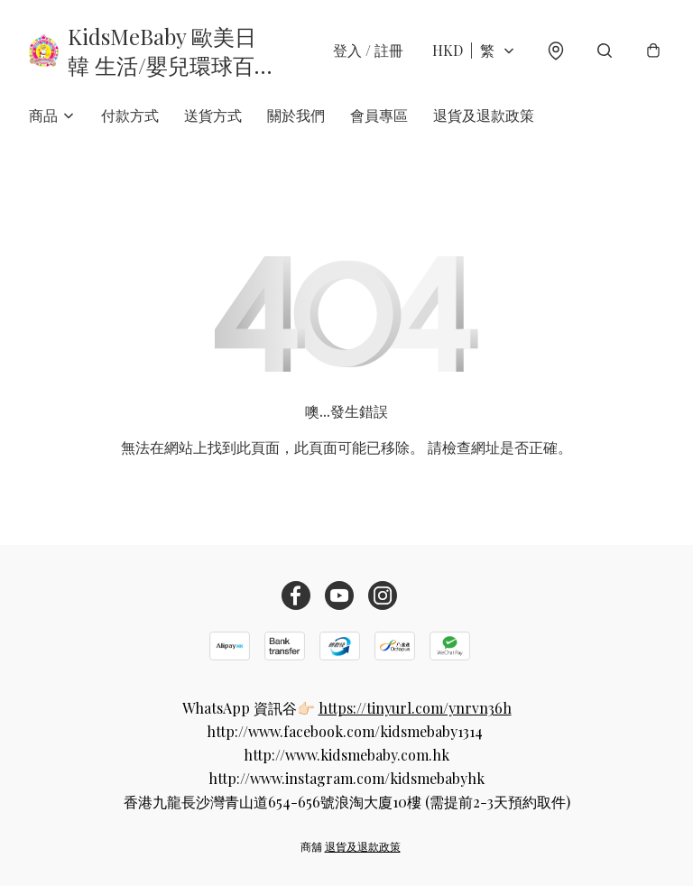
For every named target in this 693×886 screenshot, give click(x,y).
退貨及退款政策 (483, 115)
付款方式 (130, 115)
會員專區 (379, 115)
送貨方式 (213, 115)
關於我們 (296, 115)
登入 (368, 50)
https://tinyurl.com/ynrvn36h (415, 707)
